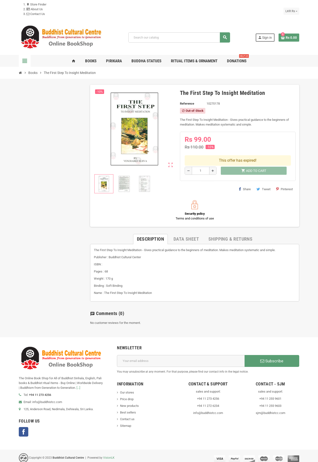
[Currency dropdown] (291, 11)
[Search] (179, 37)
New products (129, 401)
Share (245, 178)
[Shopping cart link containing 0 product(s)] (289, 38)
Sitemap (125, 421)
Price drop (127, 395)
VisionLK (109, 453)
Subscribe (271, 356)
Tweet (263, 178)
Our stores (127, 388)
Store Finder (36, 4)
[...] (78, 383)
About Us (34, 9)
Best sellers (128, 408)
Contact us (127, 415)
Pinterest (284, 178)
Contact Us (35, 14)
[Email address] (181, 357)
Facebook (23, 427)
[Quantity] (200, 159)
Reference (187, 103)
